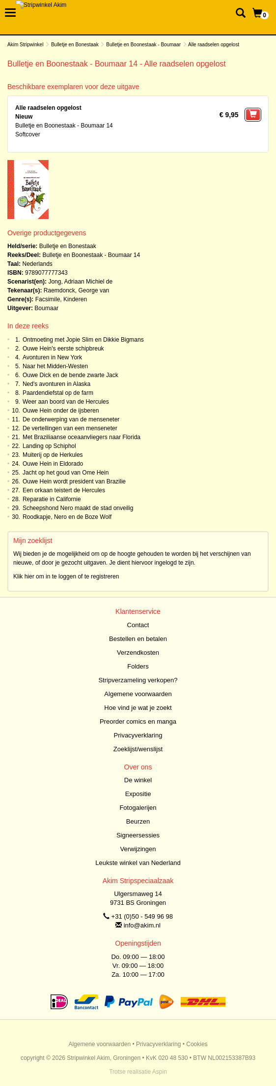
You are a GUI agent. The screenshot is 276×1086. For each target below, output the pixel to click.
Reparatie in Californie (52, 499)
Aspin (159, 1071)
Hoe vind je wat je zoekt (137, 707)
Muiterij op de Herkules (53, 454)
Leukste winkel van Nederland (137, 862)
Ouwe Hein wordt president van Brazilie (74, 481)
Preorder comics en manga (138, 721)
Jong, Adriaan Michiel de (80, 281)
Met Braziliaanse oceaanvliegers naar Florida (81, 437)
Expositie (138, 794)
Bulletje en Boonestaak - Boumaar (143, 44)
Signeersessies (138, 835)
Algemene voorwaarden (137, 694)
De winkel (138, 780)
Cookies (196, 1044)
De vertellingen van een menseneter (70, 428)
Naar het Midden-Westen (55, 366)
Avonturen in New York (52, 357)
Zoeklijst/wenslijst (138, 749)
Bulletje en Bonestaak (75, 44)
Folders (137, 666)
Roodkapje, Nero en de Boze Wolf (67, 516)
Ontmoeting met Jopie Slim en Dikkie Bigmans (83, 339)
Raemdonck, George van (76, 290)
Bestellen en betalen (138, 638)
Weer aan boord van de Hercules (66, 401)
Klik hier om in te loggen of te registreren (66, 576)
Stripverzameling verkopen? (137, 680)
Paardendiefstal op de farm (58, 392)
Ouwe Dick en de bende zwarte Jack (70, 375)
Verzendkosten (138, 652)
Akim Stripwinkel (25, 44)
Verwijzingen (138, 849)
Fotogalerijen (137, 807)
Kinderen (75, 299)
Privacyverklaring (138, 735)
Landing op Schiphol (49, 446)
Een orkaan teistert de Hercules (64, 490)
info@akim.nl (142, 925)
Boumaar (46, 308)
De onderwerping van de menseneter (71, 419)
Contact (138, 625)
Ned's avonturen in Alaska (56, 384)
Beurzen (138, 821)
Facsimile (47, 299)
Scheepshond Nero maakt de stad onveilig (78, 508)
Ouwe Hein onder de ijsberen (61, 410)
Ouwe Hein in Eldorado (53, 463)
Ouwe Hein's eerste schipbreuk (63, 348)
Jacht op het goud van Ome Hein (66, 472)
